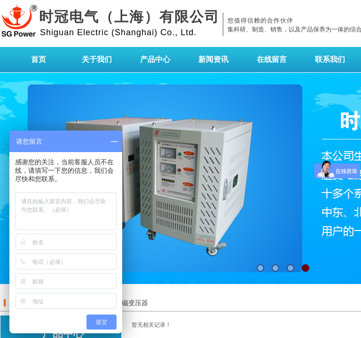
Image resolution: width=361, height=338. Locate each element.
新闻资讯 (213, 59)
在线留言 (272, 59)
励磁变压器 (131, 303)
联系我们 (330, 59)
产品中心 (155, 59)
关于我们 (97, 59)
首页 (38, 59)
